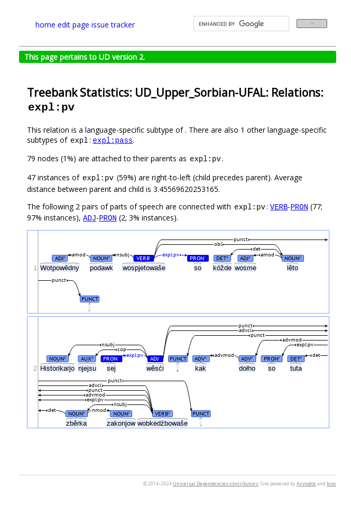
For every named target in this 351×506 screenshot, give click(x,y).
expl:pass (113, 140)
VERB (279, 206)
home (45, 25)
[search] (240, 24)
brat (331, 483)
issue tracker (113, 25)
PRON (299, 206)
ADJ (89, 218)
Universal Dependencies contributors (215, 483)
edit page (73, 25)
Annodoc (306, 483)
